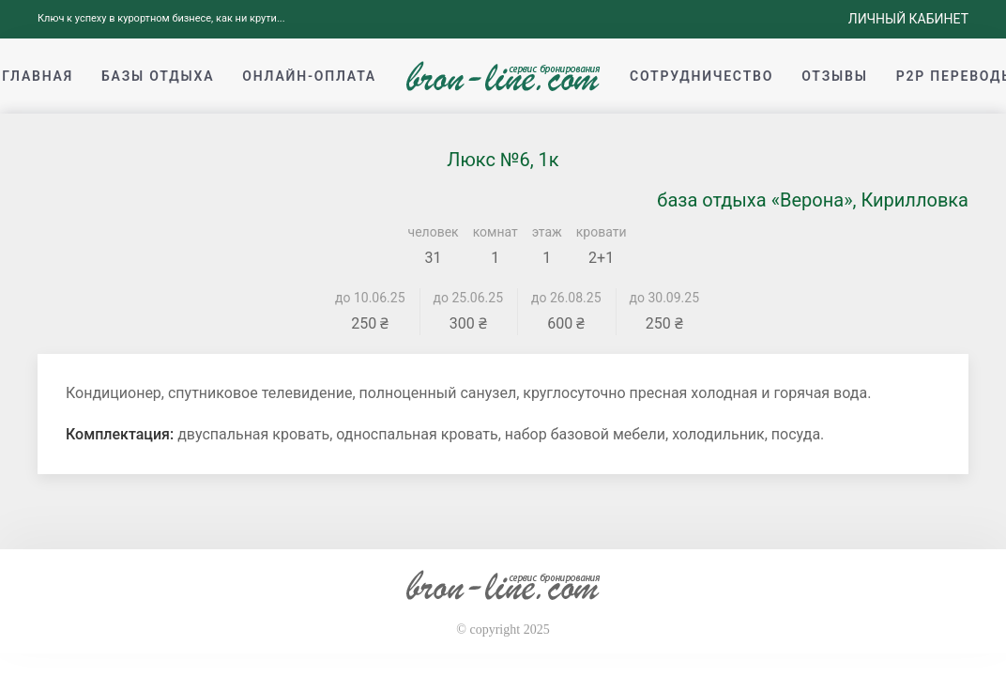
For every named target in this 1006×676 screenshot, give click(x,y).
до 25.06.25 (469, 297)
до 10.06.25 (370, 297)
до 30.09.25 (665, 297)
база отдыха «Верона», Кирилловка (812, 200)
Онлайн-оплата (309, 76)
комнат (495, 231)
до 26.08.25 (566, 297)
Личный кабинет (908, 18)
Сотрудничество (701, 76)
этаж (547, 231)
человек (433, 231)
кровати (601, 231)
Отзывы (834, 76)
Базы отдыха (157, 76)
